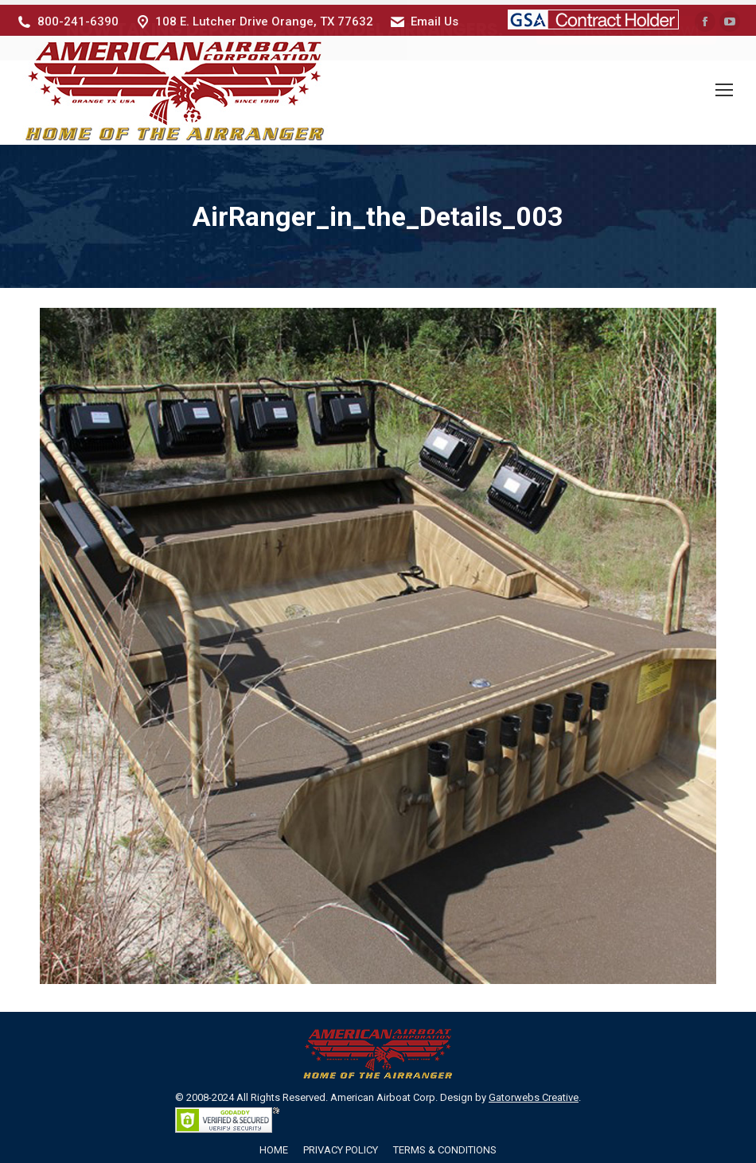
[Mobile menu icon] (724, 86)
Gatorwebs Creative (534, 1093)
